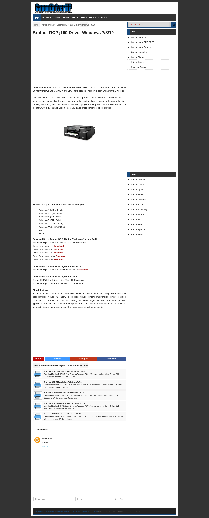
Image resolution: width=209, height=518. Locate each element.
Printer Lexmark (138, 199)
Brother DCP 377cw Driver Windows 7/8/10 (63, 382)
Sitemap (120, 511)
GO (174, 25)
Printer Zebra (137, 234)
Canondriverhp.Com (106, 511)
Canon (57, 17)
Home (35, 25)
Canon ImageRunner (141, 47)
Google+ (83, 358)
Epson (66, 17)
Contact (102, 17)
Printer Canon (137, 62)
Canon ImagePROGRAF (142, 42)
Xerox (75, 17)
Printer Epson (137, 189)
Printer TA (135, 219)
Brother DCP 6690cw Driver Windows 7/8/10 (64, 393)
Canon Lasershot (139, 52)
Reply (45, 446)
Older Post (119, 499)
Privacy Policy (88, 17)
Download (59, 246)
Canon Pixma (137, 57)
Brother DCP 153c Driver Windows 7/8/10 (62, 414)
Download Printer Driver (104, 7)
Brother (46, 17)
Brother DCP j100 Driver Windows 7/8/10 (73, 32)
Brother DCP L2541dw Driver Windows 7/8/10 (64, 371)
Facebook (111, 358)
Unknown (47, 438)
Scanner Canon (138, 67)
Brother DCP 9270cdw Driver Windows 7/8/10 (64, 403)
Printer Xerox (137, 224)
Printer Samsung (139, 209)
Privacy (137, 511)
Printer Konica (138, 194)
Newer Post (40, 499)
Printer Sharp (137, 214)
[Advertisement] (79, 61)
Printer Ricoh (137, 204)
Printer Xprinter (138, 229)
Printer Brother (48, 25)
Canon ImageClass (140, 37)
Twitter (57, 358)
